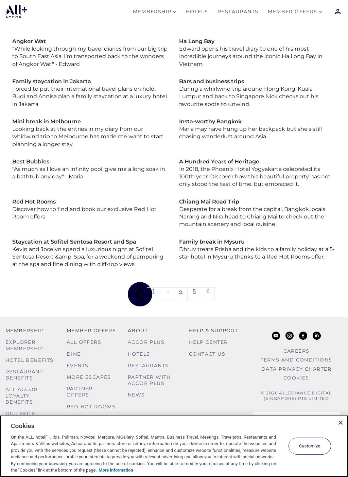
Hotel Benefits (29, 360)
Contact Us (207, 354)
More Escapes (89, 377)
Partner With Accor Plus (149, 380)
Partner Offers (80, 392)
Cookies (296, 378)
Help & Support (213, 331)
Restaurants (238, 12)
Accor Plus (146, 342)
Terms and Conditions (296, 360)
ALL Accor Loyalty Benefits (21, 395)
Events (77, 366)
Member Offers (292, 12)
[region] (174, 446)
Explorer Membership (24, 345)
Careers (296, 351)
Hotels (197, 12)
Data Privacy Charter (296, 369)
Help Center (208, 342)
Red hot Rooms (91, 407)
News (136, 395)
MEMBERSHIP (152, 12)
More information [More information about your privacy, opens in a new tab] (116, 470)
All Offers (84, 342)
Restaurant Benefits (24, 375)
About (138, 331)
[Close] (340, 422)
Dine (74, 354)
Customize (309, 445)
